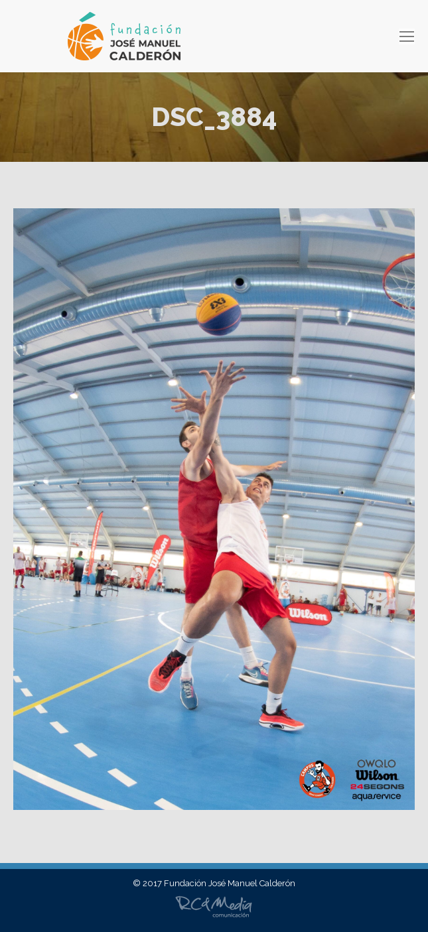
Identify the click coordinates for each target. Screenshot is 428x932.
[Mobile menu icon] (407, 36)
